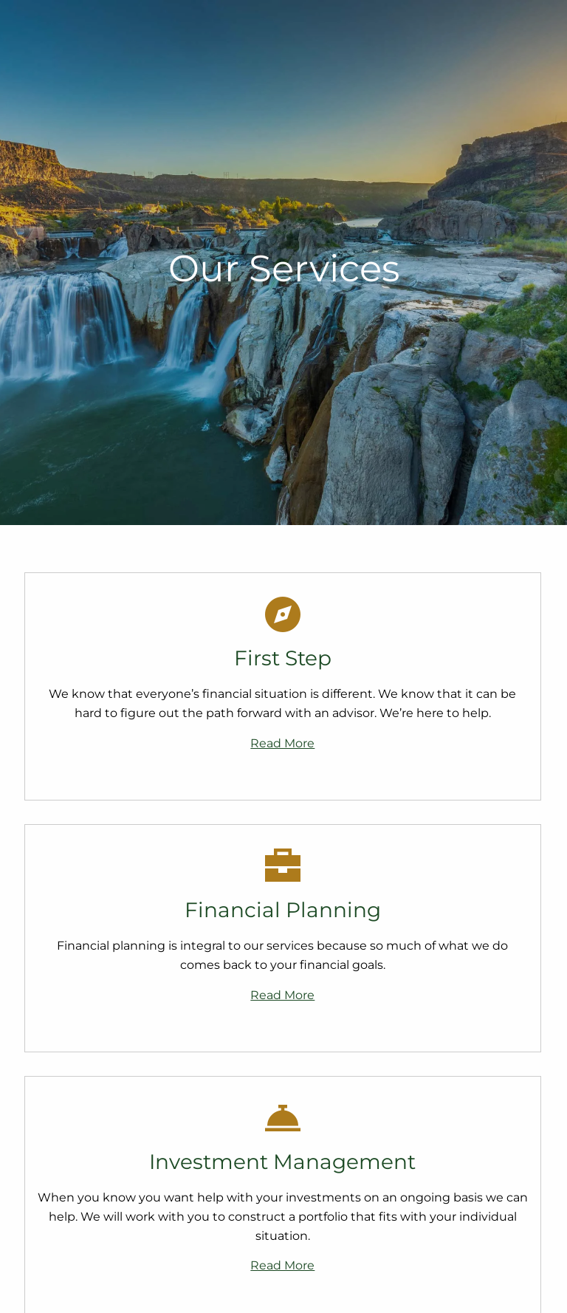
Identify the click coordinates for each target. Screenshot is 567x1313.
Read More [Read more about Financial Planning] (282, 995)
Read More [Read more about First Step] (282, 743)
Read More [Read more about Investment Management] (282, 1265)
